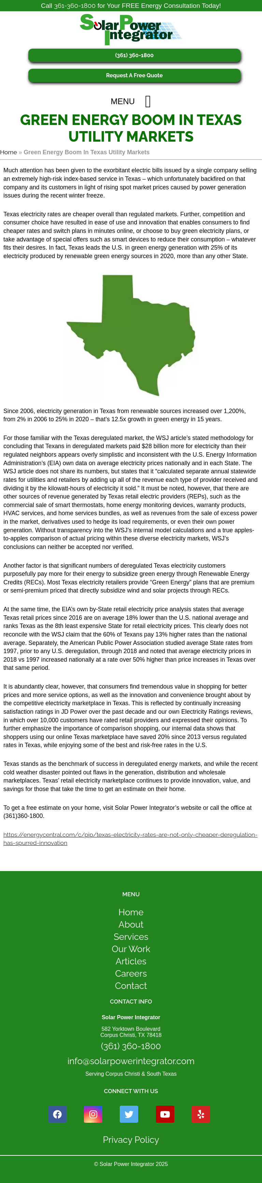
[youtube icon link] (165, 1114)
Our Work (131, 949)
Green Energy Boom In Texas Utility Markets (131, 128)
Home (8, 152)
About (130, 924)
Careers (131, 973)
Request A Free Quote (134, 75)
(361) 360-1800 (134, 55)
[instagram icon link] (93, 1114)
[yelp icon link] (201, 1114)
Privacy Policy (131, 1140)
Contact (131, 986)
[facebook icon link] (57, 1114)
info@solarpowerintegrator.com (131, 1061)
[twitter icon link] (129, 1114)
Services (131, 937)
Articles (131, 961)
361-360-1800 (75, 5)
